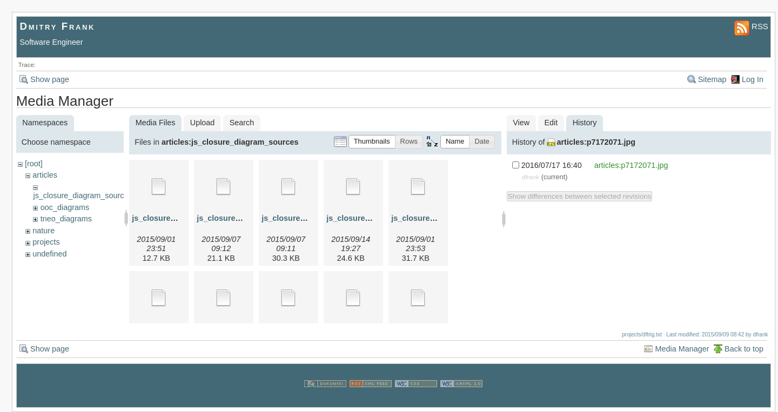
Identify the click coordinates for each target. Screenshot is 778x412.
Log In (752, 79)
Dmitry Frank (58, 26)
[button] (371, 141)
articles (44, 175)
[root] (34, 163)
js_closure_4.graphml (366, 218)
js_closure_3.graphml (301, 218)
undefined (49, 253)
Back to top (744, 349)
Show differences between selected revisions (580, 196)
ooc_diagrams (65, 207)
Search (242, 122)
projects (45, 242)
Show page (49, 79)
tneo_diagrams (66, 218)
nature (43, 230)
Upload (202, 122)
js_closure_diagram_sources (82, 195)
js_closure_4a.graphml (433, 218)
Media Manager (682, 349)
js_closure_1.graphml (172, 218)
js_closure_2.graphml (237, 218)
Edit (551, 122)
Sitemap (712, 79)
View (521, 122)
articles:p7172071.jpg (595, 142)
